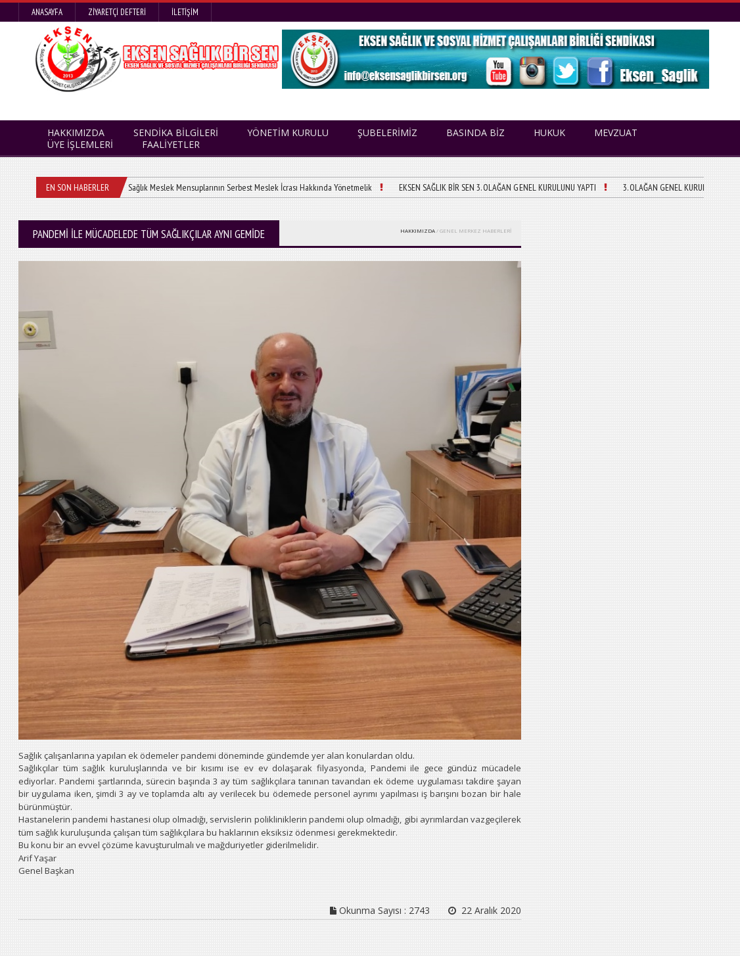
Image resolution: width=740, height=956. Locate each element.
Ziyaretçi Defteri (117, 12)
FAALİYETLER (171, 144)
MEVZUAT (615, 132)
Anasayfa (47, 12)
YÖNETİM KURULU (288, 132)
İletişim (185, 12)
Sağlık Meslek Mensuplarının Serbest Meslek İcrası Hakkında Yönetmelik (250, 187)
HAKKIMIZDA (417, 230)
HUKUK (549, 132)
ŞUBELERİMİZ (387, 132)
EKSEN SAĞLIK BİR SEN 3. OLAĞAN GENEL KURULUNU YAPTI (497, 187)
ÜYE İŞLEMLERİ (80, 144)
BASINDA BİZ (475, 132)
